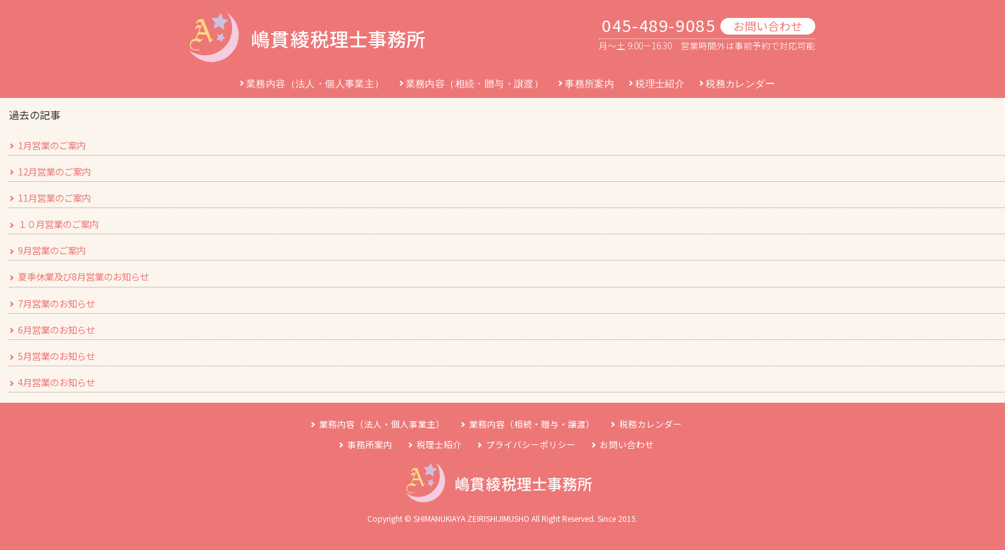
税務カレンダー (740, 83)
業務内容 (382, 423)
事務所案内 (589, 83)
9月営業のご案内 (52, 250)
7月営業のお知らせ (56, 303)
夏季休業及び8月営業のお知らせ (83, 276)
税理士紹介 (660, 83)
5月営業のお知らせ (56, 355)
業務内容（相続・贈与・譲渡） (475, 83)
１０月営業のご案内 (58, 224)
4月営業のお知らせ (56, 382)
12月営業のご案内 (54, 171)
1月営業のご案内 (52, 145)
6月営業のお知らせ (56, 329)
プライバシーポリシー (531, 444)
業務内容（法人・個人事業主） (315, 83)
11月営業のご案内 (54, 197)
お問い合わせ (767, 26)
